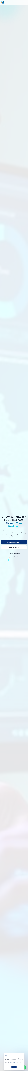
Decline (8, 1067)
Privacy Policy (13, 1062)
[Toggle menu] (25, 2)
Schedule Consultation (14, 542)
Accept (14, 1067)
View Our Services (14, 547)
